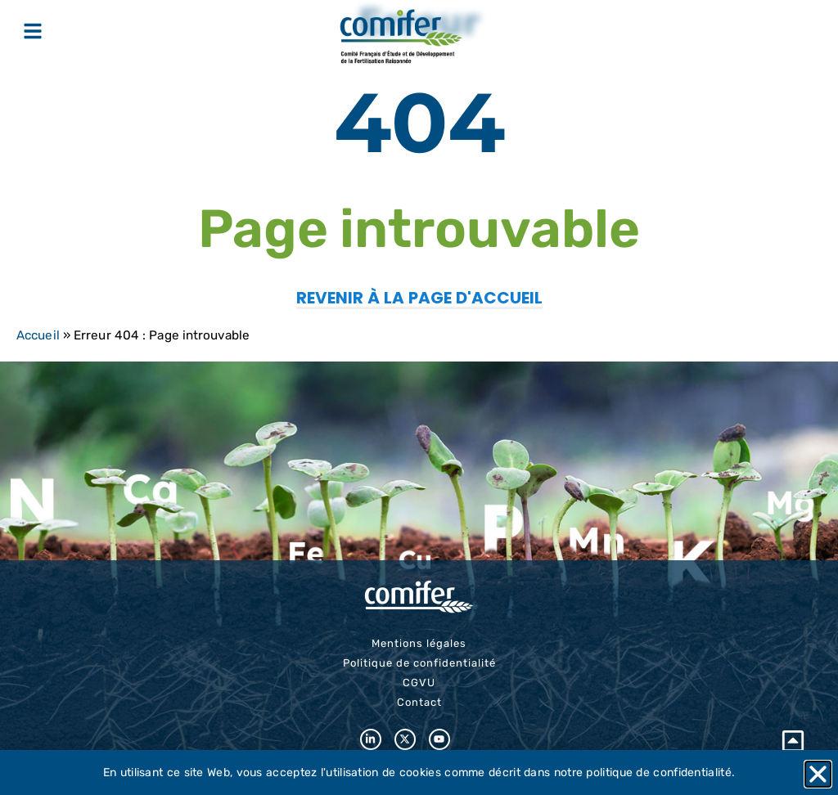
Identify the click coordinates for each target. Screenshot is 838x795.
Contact (419, 702)
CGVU (419, 682)
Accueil (38, 335)
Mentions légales (419, 643)
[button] (818, 774)
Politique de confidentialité (419, 663)
